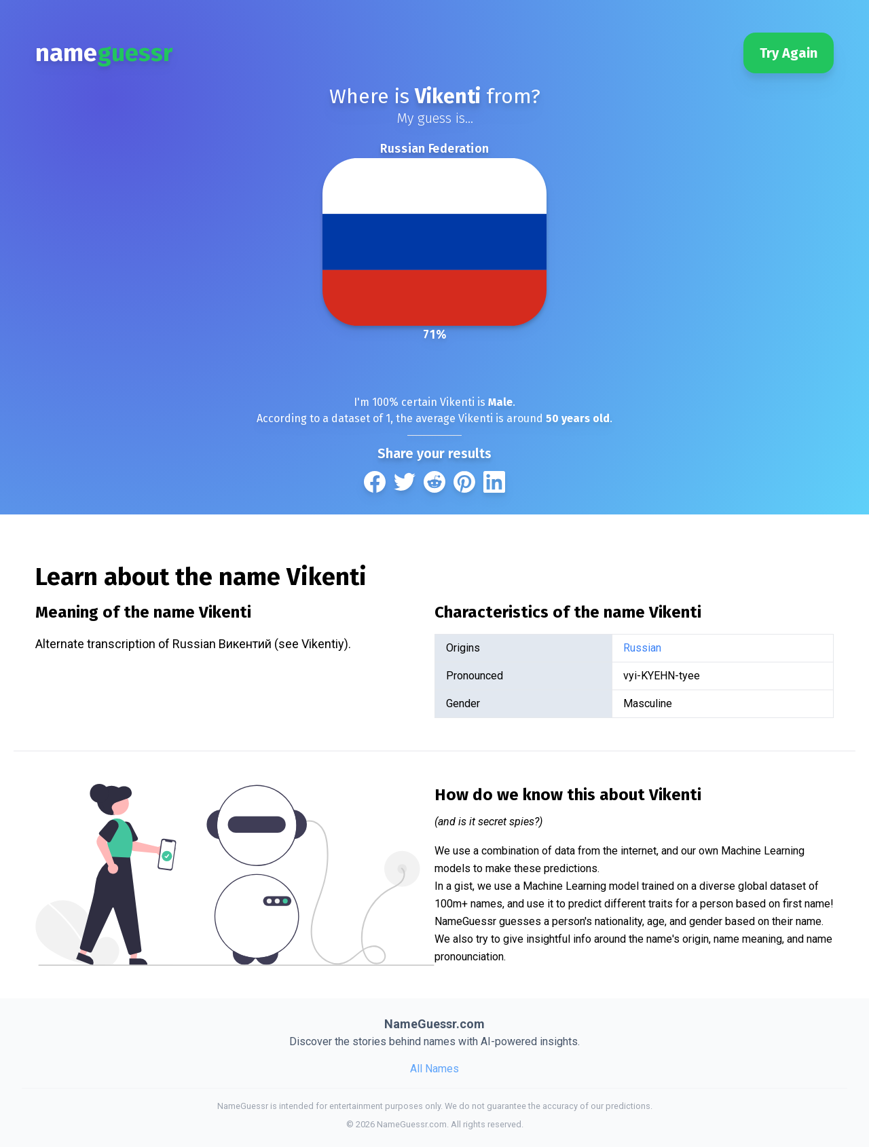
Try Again (788, 53)
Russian (642, 647)
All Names (434, 1068)
